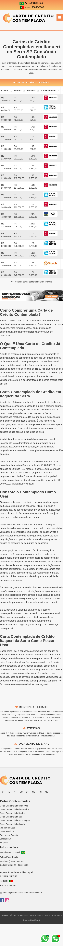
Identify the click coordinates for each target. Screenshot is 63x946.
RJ (9, 792)
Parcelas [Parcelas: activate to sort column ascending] (31, 90)
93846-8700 (32, 7)
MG (46, 792)
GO (33, 792)
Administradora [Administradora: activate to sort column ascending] (48, 90)
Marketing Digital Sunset (31, 920)
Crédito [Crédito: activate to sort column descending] (4, 90)
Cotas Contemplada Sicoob (12, 824)
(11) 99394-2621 (20, 865)
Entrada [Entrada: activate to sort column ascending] (18, 90)
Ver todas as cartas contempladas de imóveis (31, 282)
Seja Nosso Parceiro (9, 835)
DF (27, 792)
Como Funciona (7, 831)
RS (40, 792)
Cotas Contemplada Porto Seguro (15, 820)
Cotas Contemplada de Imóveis (14, 806)
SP (2, 792)
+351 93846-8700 (9, 885)
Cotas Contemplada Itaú (11, 817)
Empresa (4, 842)
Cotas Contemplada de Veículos (14, 809)
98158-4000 (34, 3)
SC (21, 792)
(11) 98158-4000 (16, 861)
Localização (5, 839)
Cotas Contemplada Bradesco (13, 813)
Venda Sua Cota (7, 828)
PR (15, 792)
